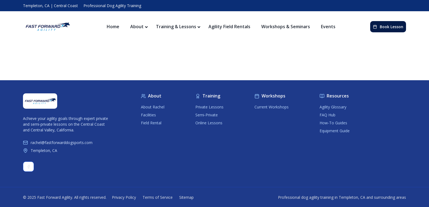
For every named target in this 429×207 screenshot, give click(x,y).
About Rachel (152, 107)
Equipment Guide (335, 130)
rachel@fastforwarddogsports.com (57, 142)
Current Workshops (271, 107)
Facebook (29, 167)
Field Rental (151, 122)
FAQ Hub (327, 114)
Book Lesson (388, 26)
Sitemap (186, 197)
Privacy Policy (124, 197)
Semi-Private (206, 114)
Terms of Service (158, 197)
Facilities (148, 114)
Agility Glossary (333, 107)
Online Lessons (208, 122)
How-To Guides (333, 122)
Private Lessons (209, 107)
